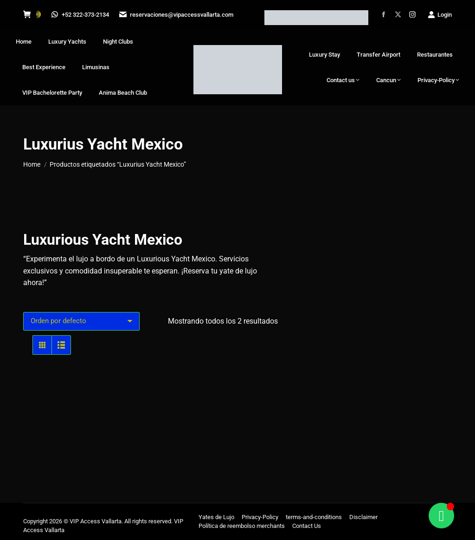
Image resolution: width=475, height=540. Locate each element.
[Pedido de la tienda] (81, 321)
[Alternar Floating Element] (441, 515)
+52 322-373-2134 (80, 14)
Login (439, 14)
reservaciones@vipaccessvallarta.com (178, 14)
